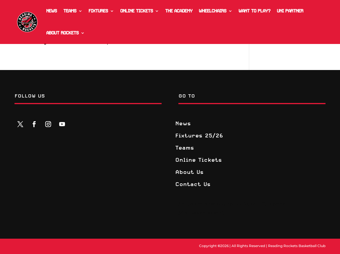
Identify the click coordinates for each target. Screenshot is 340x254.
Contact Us (193, 184)
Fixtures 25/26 (199, 136)
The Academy (178, 11)
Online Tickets (136, 11)
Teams (69, 11)
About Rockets (62, 33)
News (51, 11)
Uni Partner (290, 11)
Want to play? (254, 11)
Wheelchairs (212, 11)
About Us (189, 172)
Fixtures (98, 11)
